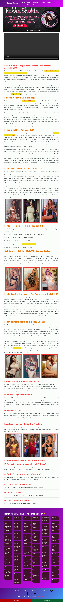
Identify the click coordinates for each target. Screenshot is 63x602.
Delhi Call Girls (35, 3)
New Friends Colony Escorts (36, 577)
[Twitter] (52, 590)
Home (23, 2)
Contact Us (55, 3)
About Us (28, 3)
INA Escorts (17, 582)
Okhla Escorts (45, 517)
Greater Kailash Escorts (16, 561)
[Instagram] (35, 593)
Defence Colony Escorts (7, 577)
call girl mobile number (28, 244)
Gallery (43, 2)
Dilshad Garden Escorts (16, 527)
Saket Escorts (45, 569)
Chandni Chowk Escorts (7, 554)
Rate (25, 591)
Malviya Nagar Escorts (34, 523)
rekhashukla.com (41, 596)
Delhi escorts (17, 348)
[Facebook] (28, 593)
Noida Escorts (36, 581)
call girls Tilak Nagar (29, 100)
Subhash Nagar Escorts (54, 536)
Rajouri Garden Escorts (44, 557)
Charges (49, 2)
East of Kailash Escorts (16, 537)
